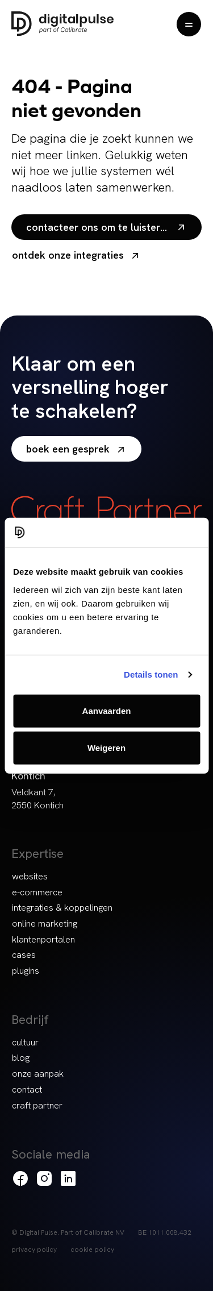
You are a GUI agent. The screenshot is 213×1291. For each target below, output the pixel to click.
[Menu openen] (189, 24)
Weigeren (106, 748)
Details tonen (151, 674)
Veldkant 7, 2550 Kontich (37, 798)
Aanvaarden (106, 710)
